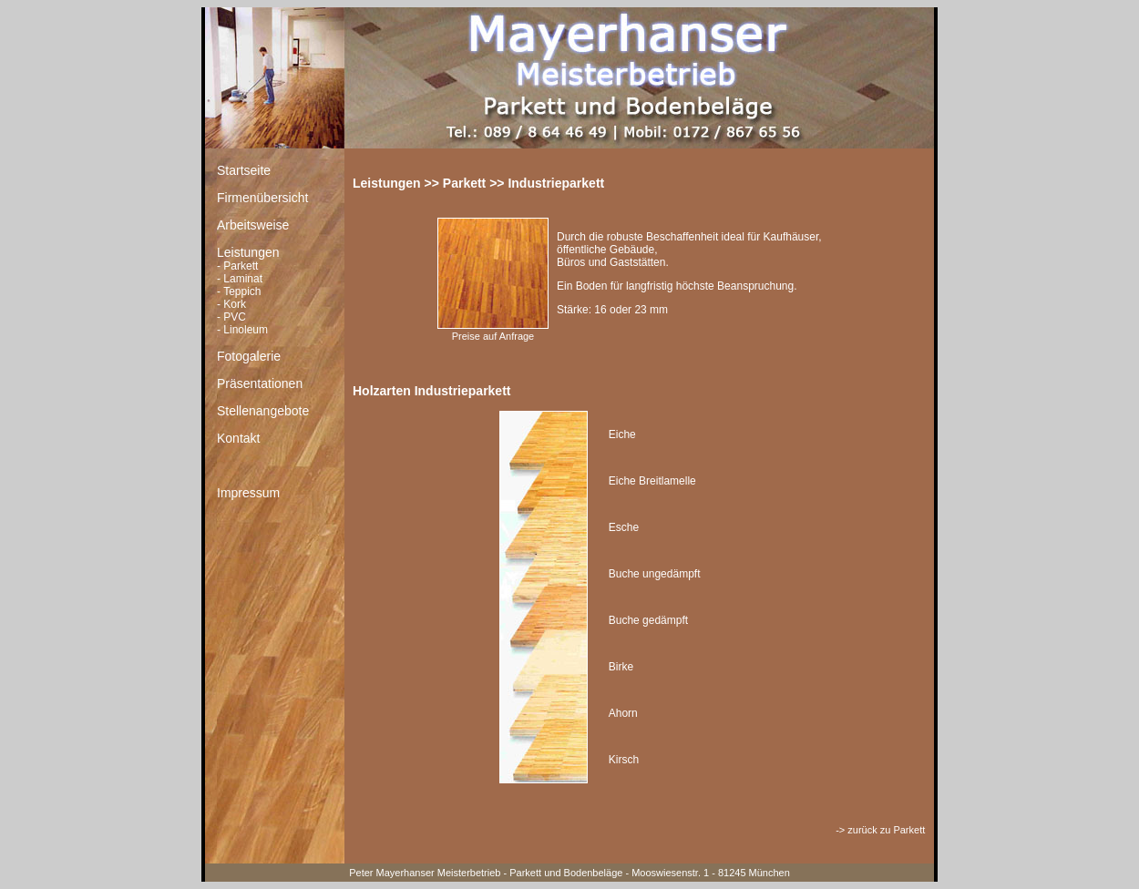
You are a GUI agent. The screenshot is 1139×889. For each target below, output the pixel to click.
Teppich (242, 291)
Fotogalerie (249, 356)
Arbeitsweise (253, 225)
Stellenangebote (263, 411)
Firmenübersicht (262, 197)
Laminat (242, 278)
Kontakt (238, 438)
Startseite (244, 170)
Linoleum (245, 329)
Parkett (240, 266)
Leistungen (248, 252)
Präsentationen (260, 383)
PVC (234, 317)
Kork (234, 304)
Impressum (248, 492)
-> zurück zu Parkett (882, 829)
